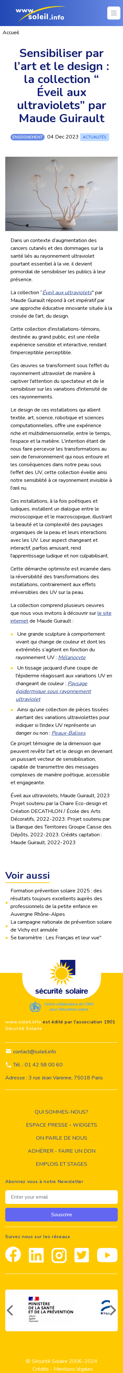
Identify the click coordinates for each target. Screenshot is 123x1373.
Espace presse (47, 1125)
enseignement (27, 137)
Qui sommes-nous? (61, 1112)
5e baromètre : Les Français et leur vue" (55, 937)
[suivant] (114, 1310)
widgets (85, 1125)
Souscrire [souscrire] (61, 1214)
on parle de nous (61, 1138)
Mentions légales (73, 1369)
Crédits (40, 1369)
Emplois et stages (61, 1164)
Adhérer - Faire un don (61, 1151)
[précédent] (9, 1310)
